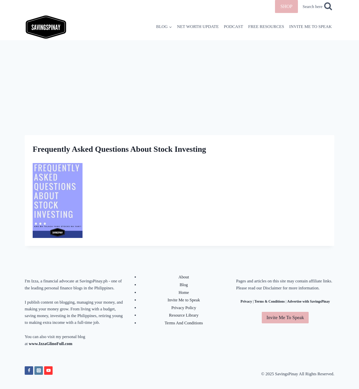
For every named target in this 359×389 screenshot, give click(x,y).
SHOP (286, 6)
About (184, 277)
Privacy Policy (183, 307)
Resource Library (183, 315)
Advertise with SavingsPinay (308, 301)
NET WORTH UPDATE (198, 26)
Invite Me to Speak (184, 300)
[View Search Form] (317, 6)
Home (184, 292)
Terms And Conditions (184, 323)
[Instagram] (38, 370)
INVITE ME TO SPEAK (310, 26)
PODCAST (233, 26)
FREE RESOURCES (266, 26)
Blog (184, 284)
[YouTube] (48, 370)
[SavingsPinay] (46, 26)
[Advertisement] (179, 78)
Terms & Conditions (270, 301)
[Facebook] (29, 370)
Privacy (246, 301)
